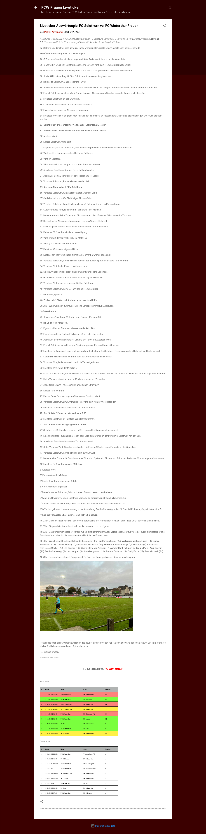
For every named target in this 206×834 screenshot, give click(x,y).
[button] (164, 26)
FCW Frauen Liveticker (60, 7)
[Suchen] (170, 8)
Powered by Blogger (103, 826)
